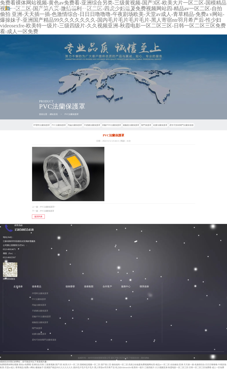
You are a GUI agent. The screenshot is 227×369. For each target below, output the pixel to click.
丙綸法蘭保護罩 (75, 125)
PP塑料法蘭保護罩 (41, 125)
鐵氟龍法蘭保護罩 (131, 125)
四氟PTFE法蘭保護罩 (111, 125)
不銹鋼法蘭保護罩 (92, 125)
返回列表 (38, 217)
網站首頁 (54, 114)
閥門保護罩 (146, 125)
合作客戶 (99, 8)
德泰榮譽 (71, 8)
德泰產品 (57, 8)
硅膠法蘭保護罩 (160, 125)
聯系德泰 (128, 8)
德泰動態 (85, 8)
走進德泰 (43, 8)
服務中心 (114, 8)
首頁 (31, 8)
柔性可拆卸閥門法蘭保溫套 (181, 125)
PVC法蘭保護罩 (72, 114)
